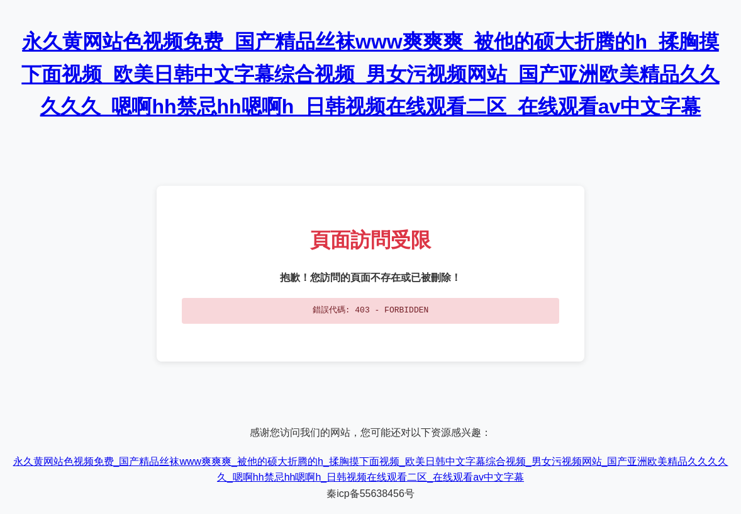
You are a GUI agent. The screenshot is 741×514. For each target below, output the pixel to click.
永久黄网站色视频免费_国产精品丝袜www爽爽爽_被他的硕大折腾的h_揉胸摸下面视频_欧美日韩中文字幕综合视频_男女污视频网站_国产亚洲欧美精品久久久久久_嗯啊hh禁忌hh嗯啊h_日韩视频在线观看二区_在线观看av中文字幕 (370, 73)
